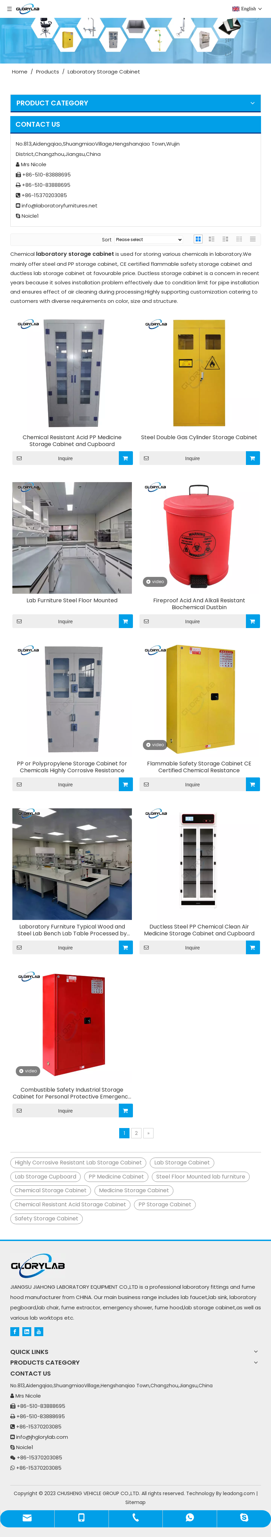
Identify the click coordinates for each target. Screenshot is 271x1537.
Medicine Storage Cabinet (134, 1190)
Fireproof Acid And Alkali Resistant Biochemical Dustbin (199, 604)
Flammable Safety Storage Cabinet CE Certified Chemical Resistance (199, 767)
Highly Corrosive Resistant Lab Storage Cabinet (78, 1162)
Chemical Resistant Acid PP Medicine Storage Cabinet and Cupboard (72, 441)
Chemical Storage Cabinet (51, 1190)
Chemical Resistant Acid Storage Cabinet (70, 1204)
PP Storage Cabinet (164, 1204)
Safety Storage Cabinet (46, 1218)
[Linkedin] (26, 1331)
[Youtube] (38, 1331)
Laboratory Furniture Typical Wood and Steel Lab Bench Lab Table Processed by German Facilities (72, 930)
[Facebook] (14, 1331)
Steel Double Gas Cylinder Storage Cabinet (199, 437)
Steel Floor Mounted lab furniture (200, 1177)
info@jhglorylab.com (42, 1437)
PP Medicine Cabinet (116, 1177)
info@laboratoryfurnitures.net (60, 205)
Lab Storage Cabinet (182, 1162)
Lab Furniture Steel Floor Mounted (71, 600)
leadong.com (239, 1493)
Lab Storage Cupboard (45, 1177)
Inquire (42, 458)
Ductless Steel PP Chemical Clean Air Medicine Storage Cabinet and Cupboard (199, 930)
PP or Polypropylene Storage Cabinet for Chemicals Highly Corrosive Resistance (72, 767)
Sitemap (135, 1502)
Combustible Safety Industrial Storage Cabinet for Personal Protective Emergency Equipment (72, 1093)
